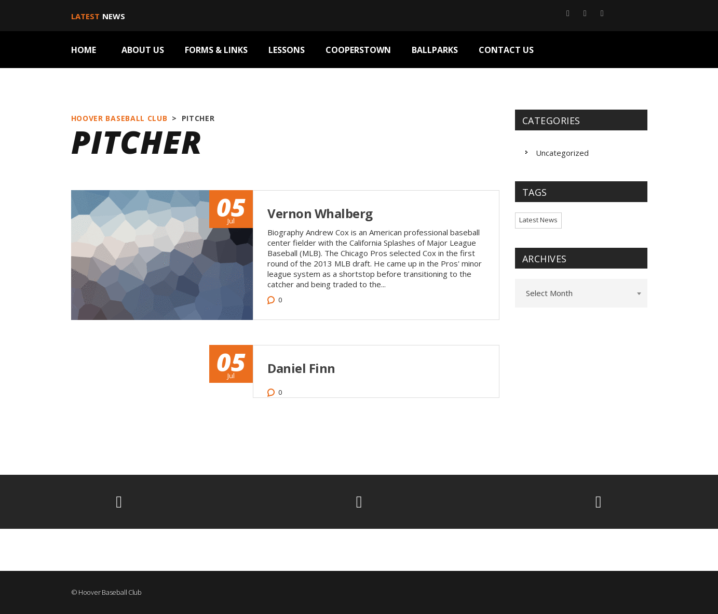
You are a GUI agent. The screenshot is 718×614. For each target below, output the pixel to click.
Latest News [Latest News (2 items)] (538, 219)
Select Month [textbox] (549, 293)
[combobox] (581, 293)
